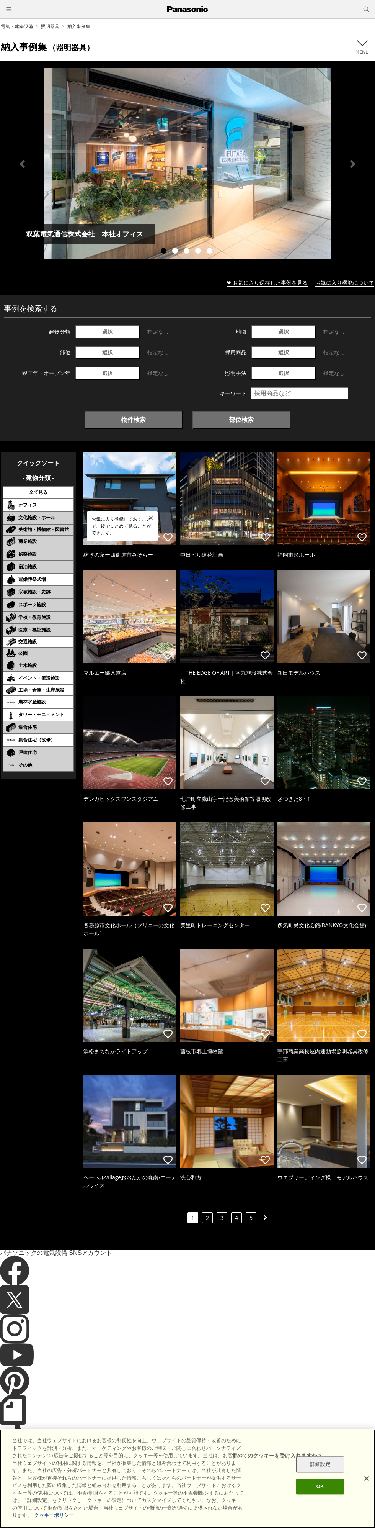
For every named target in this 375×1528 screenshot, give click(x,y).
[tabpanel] (187, 163)
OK (320, 1493)
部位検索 (241, 419)
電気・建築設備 (17, 26)
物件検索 (133, 419)
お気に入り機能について (344, 282)
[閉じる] (366, 1485)
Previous (22, 164)
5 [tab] (210, 252)
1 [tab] (164, 252)
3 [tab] (187, 252)
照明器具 (50, 26)
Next (352, 164)
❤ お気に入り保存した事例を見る (267, 282)
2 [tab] (176, 252)
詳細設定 (320, 1471)
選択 (107, 331)
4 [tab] (199, 252)
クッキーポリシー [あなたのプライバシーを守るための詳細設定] (54, 1522)
